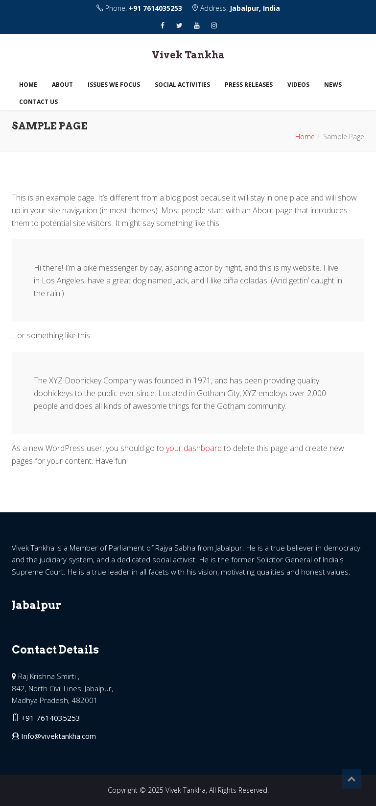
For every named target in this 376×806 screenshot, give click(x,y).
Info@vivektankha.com (58, 736)
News (333, 84)
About (62, 84)
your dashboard (194, 448)
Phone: (140, 8)
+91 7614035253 (155, 8)
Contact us (38, 102)
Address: (235, 8)
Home (28, 84)
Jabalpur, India (255, 8)
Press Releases (249, 84)
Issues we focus (114, 84)
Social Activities (182, 84)
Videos (298, 84)
